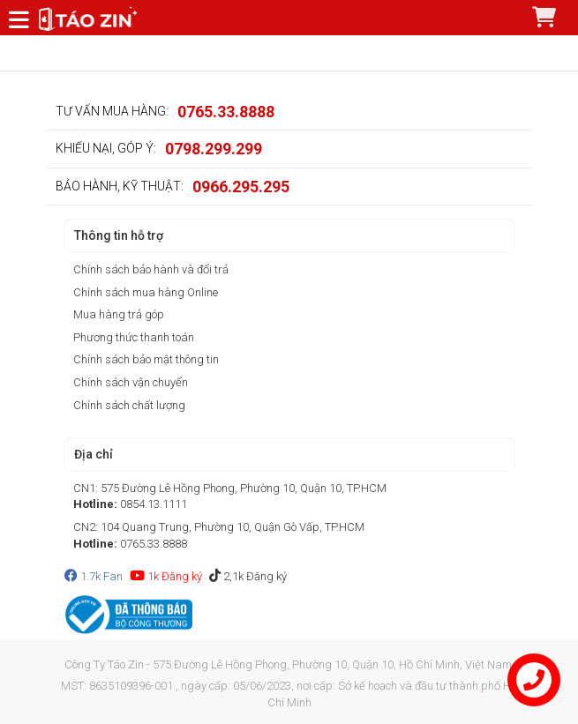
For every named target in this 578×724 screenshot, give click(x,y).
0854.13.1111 (153, 504)
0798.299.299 (213, 148)
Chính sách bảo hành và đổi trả (151, 269)
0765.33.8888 (225, 111)
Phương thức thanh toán (133, 337)
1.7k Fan (93, 576)
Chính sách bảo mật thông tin (146, 359)
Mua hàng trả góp (118, 314)
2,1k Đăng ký (248, 576)
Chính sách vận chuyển (130, 382)
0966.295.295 (240, 186)
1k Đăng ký (166, 576)
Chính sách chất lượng (129, 405)
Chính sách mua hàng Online (145, 292)
